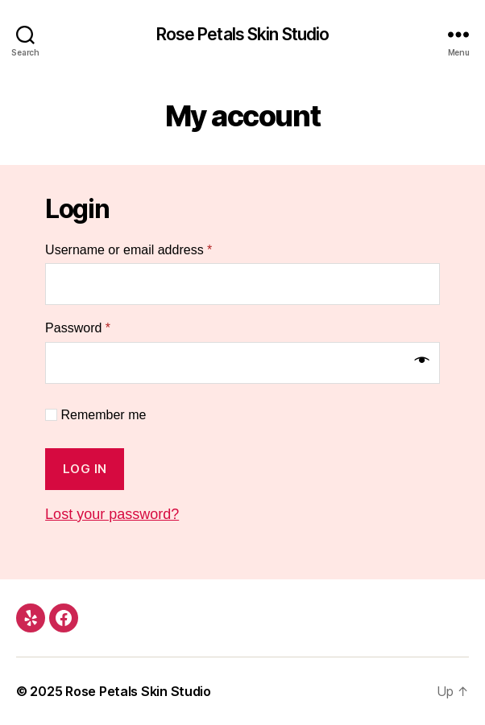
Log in (85, 468)
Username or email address (128, 250)
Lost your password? (112, 514)
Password (77, 328)
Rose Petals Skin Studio (243, 34)
